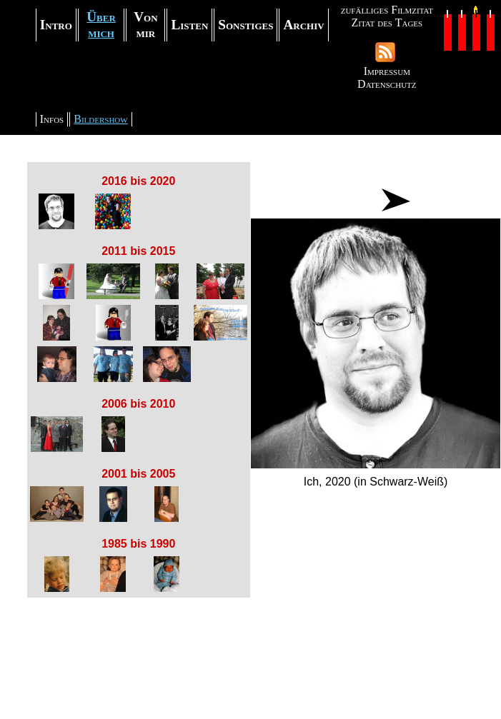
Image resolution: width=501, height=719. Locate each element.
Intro (56, 24)
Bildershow (100, 119)
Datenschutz (386, 84)
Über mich (101, 24)
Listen (189, 24)
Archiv (303, 24)
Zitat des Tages (386, 22)
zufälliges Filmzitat (387, 10)
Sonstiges (245, 24)
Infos (52, 119)
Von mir (145, 24)
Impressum (387, 71)
